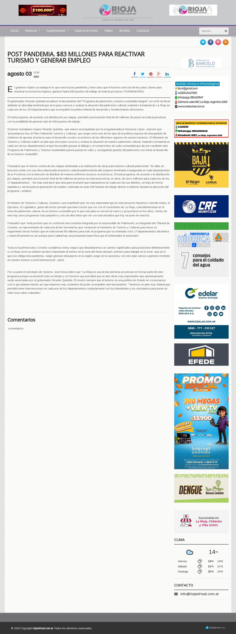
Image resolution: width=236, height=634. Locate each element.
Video (109, 31)
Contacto (143, 31)
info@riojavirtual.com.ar (200, 594)
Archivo (124, 31)
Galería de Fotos (86, 31)
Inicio (15, 31)
